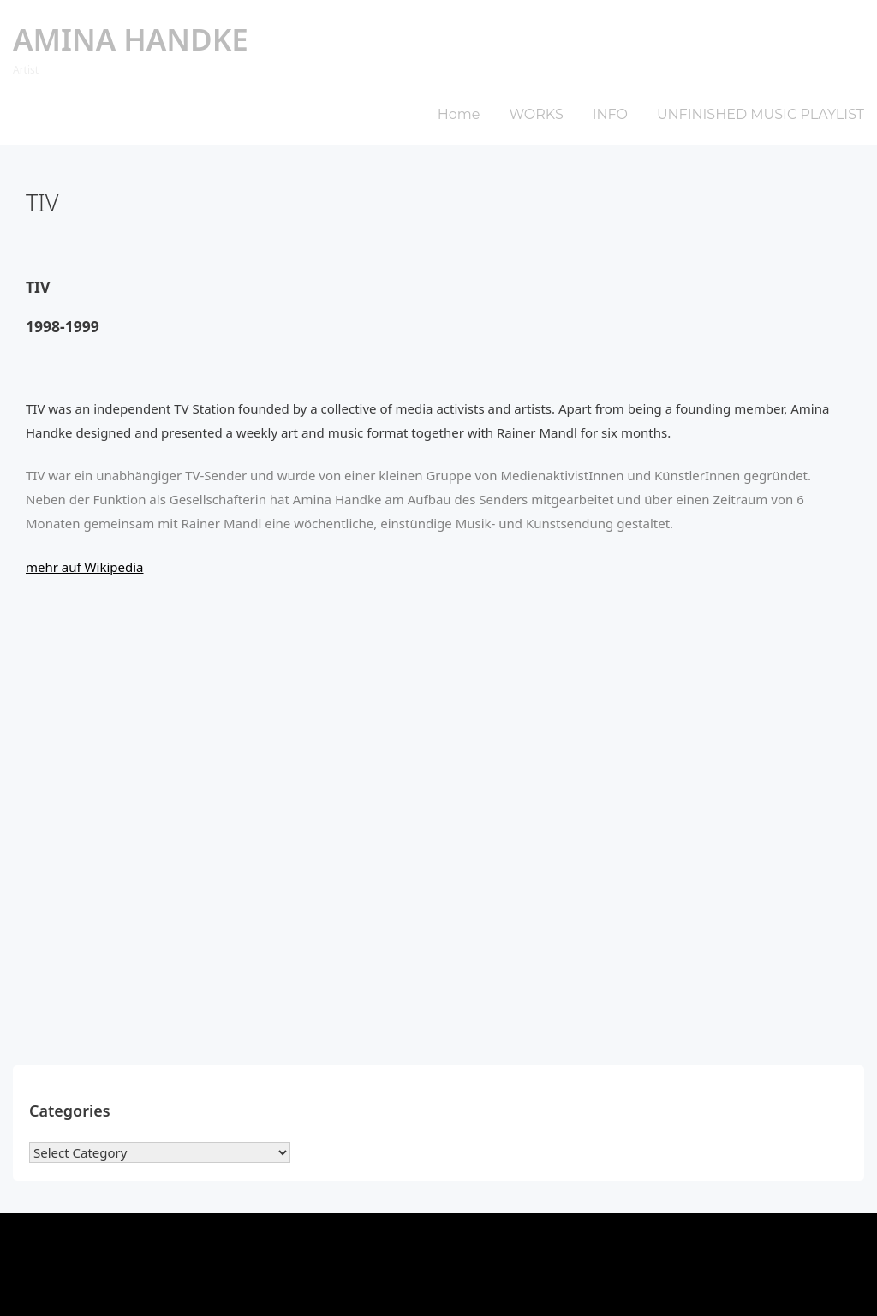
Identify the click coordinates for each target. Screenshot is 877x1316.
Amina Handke (130, 39)
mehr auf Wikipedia (85, 566)
